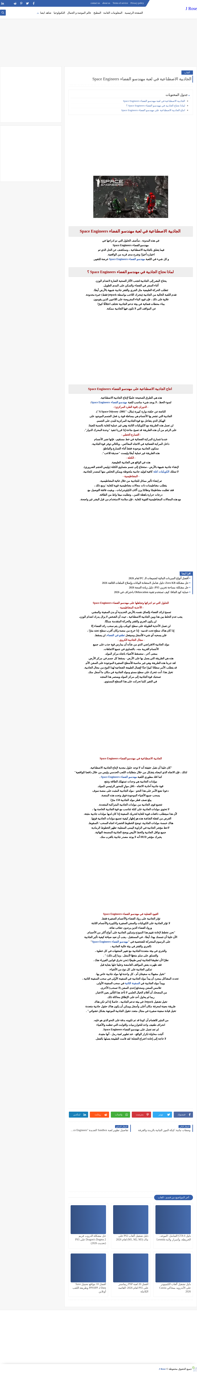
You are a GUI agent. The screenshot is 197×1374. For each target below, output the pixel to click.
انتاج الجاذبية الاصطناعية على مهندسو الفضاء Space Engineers (153, 110)
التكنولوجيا (59, 12)
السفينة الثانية (132, 983)
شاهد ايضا (45, 12)
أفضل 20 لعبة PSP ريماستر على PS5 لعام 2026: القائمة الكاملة (133, 1288)
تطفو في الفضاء (116, 635)
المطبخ (97, 12)
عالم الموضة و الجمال (79, 12)
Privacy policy (137, 3)
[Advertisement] (98, 37)
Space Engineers (118, 259)
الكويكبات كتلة (161, 471)
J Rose (191, 8)
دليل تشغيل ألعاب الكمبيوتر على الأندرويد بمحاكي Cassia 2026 (175, 1288)
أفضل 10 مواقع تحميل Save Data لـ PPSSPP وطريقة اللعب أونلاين (89, 1288)
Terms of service (120, 3)
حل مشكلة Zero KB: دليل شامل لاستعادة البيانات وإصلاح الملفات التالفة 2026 (145, 583)
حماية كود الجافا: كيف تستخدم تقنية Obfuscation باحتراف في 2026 (151, 592)
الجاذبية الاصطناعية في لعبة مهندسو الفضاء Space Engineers (154, 101)
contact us (95, 3)
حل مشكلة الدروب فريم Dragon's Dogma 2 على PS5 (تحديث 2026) (90, 1239)
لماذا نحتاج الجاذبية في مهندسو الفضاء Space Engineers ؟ (155, 105)
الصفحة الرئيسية (134, 12)
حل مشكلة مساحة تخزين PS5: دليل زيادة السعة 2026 (159, 587)
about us (106, 3)
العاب (187, 72)
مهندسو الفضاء (136, 259)
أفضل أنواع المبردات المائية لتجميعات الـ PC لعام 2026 (159, 578)
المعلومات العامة (112, 12)
